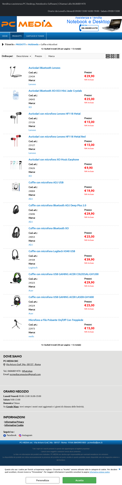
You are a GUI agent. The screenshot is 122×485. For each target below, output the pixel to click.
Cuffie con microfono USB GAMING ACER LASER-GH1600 (61, 296)
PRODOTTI (17, 36)
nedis (31, 336)
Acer (31, 290)
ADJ (31, 198)
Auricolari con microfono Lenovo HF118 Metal (54, 113)
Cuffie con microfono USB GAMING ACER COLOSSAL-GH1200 (63, 274)
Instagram (27, 435)
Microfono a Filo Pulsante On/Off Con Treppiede (56, 319)
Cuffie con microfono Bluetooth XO (49, 228)
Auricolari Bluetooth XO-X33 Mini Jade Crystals (55, 90)
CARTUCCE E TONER (35, 36)
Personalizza (42, 480)
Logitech (33, 267)
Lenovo (32, 84)
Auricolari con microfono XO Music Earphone (54, 159)
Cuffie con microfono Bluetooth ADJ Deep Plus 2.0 (57, 205)
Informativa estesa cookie (99, 472)
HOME (5, 36)
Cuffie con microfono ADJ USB (46, 182)
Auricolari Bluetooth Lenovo (44, 67)
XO (30, 107)
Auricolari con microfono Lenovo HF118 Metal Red (57, 136)
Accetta (79, 480)
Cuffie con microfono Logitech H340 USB (52, 251)
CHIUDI (119, 468)
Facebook (11, 435)
